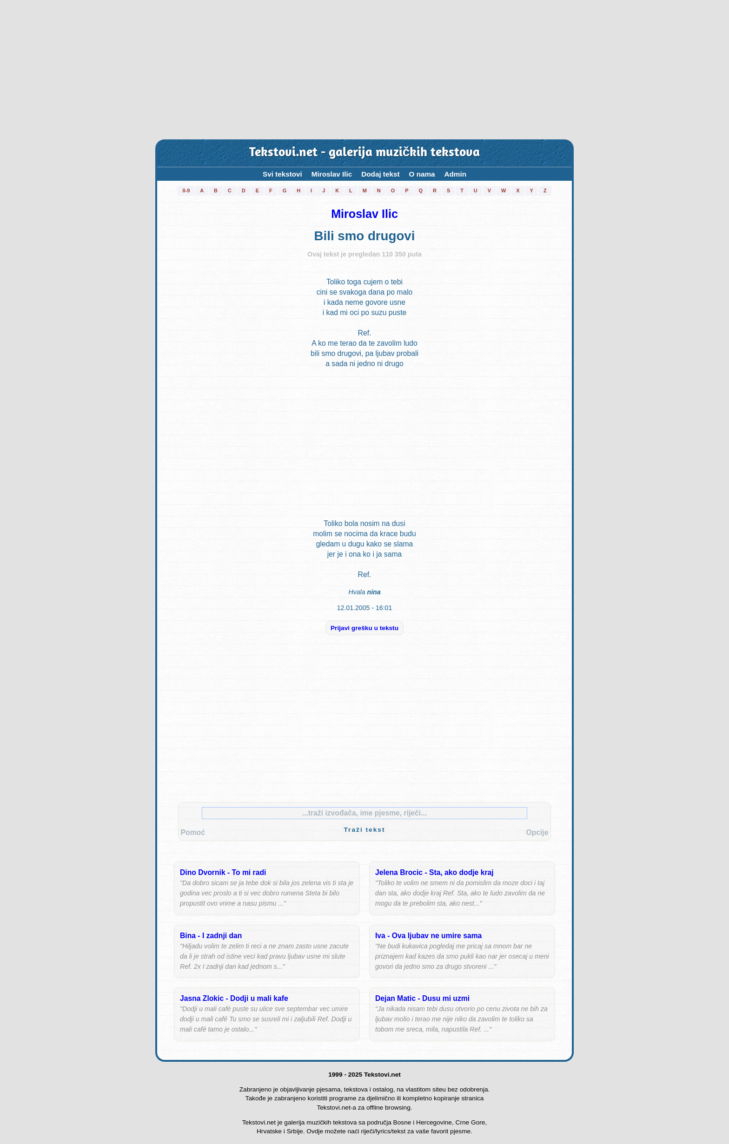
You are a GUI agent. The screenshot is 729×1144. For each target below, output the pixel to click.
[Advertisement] (364, 70)
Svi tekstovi (282, 174)
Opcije (537, 832)
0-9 (186, 190)
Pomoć (193, 832)
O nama (422, 174)
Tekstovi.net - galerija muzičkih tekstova (364, 153)
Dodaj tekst (380, 174)
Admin (455, 174)
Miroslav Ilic (331, 174)
